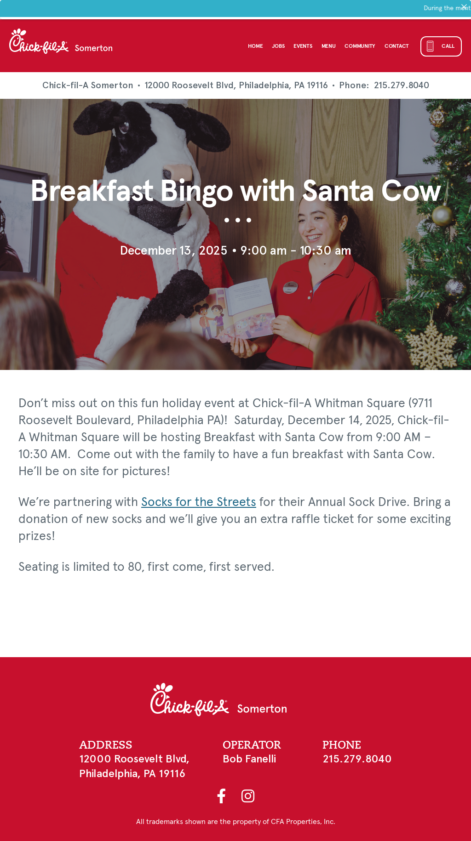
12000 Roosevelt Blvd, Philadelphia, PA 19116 (236, 85)
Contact (397, 46)
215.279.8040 (401, 85)
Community (360, 46)
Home (255, 46)
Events (302, 46)
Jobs (278, 46)
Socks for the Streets (198, 502)
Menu (329, 46)
